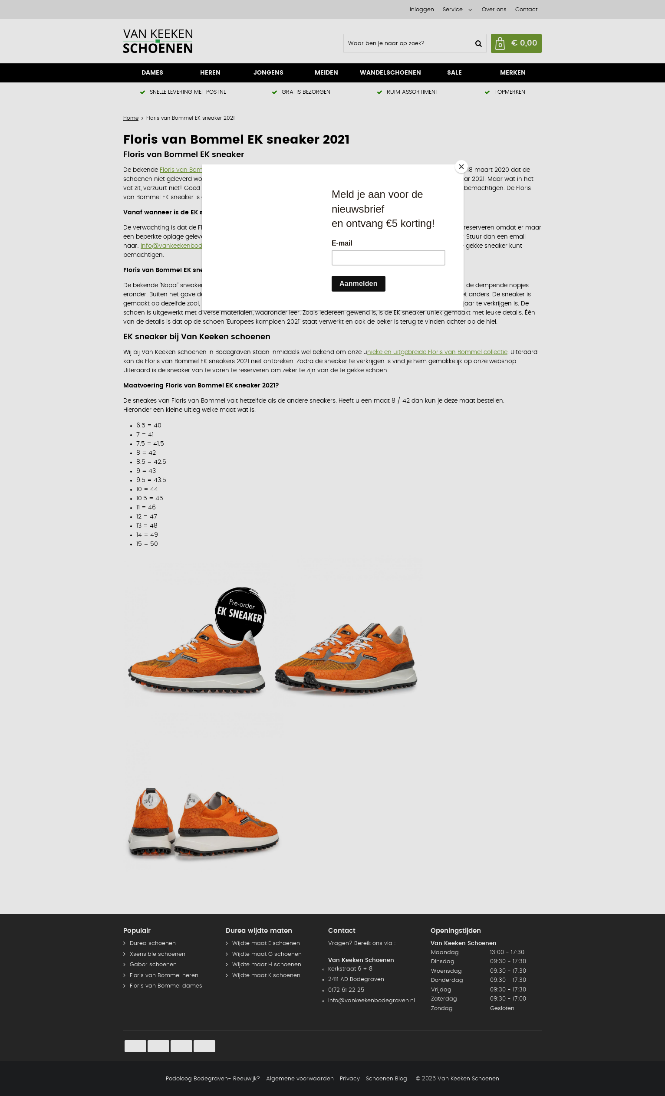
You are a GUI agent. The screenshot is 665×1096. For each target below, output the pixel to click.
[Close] (461, 166)
